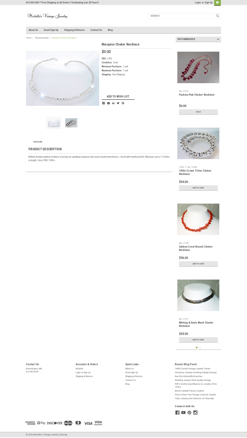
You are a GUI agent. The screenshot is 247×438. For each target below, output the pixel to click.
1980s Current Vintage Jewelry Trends (192, 369)
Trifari (181, 167)
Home (29, 38)
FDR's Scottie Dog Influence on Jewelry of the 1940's (196, 385)
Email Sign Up (51, 29)
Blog (110, 29)
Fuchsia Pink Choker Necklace (197, 94)
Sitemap (63, 435)
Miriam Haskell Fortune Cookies (189, 391)
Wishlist (79, 369)
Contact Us (96, 29)
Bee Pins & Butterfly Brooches (188, 376)
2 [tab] (200, 348)
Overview (37, 141)
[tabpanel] (198, 80)
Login (198, 2)
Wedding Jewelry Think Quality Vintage (193, 380)
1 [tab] (197, 348)
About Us (33, 29)
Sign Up (208, 2)
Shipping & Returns (74, 29)
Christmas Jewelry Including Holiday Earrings (196, 372)
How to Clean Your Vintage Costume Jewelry (195, 395)
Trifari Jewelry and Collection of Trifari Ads (194, 398)
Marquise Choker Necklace (64, 38)
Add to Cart (198, 187)
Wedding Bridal (42, 38)
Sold (198, 111)
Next (218, 39)
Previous (215, 39)
